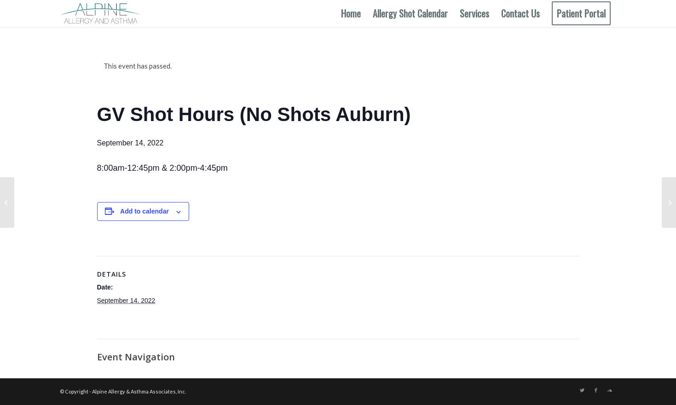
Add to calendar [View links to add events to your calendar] (144, 211)
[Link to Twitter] (582, 390)
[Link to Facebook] (596, 390)
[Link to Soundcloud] (610, 390)
